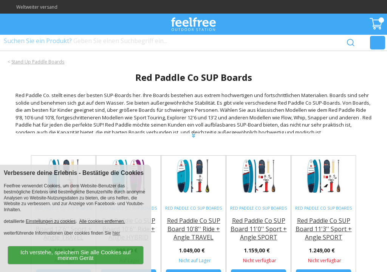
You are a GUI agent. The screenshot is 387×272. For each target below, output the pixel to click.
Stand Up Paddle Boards (37, 62)
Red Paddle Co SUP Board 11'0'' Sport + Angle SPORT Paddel (259, 233)
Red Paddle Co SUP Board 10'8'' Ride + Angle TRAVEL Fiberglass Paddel (193, 233)
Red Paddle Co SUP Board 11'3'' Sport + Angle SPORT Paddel (324, 233)
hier (116, 233)
